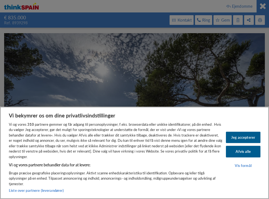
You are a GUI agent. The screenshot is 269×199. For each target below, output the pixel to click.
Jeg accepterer (243, 137)
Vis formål (243, 165)
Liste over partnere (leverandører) (36, 190)
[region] (134, 153)
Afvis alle (243, 151)
